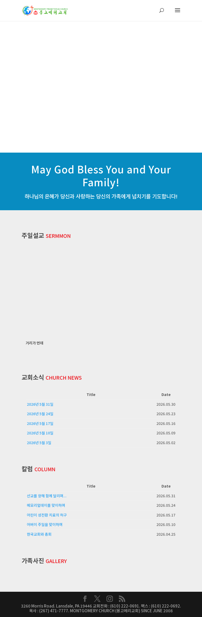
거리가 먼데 (34, 342)
